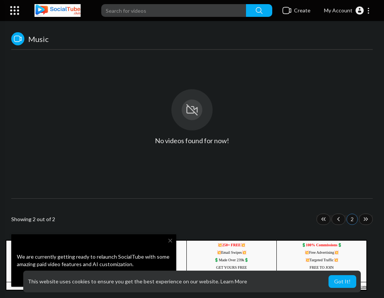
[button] (347, 10)
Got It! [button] (342, 281)
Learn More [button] (233, 281)
